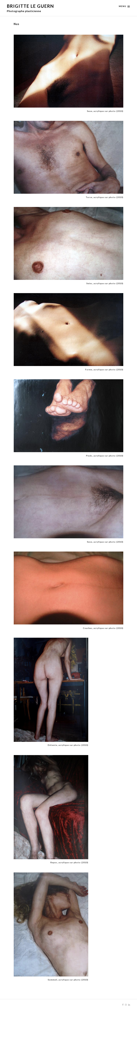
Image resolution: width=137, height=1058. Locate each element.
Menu (124, 6)
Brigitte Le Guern (30, 6)
